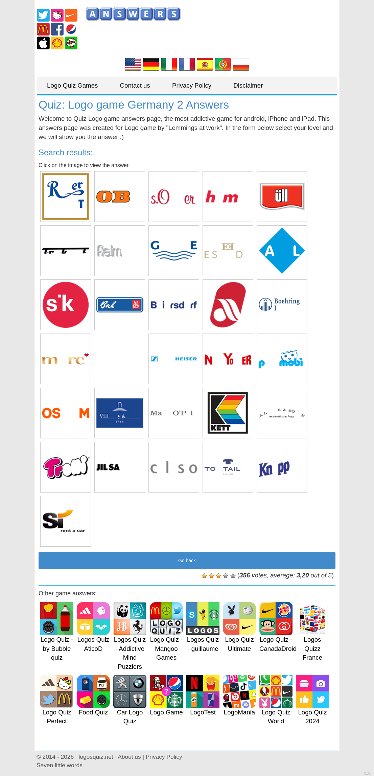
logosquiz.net (96, 756)
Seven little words (60, 765)
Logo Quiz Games (72, 85)
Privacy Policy (191, 85)
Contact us (135, 85)
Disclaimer (248, 85)
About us (129, 756)
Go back (187, 560)
